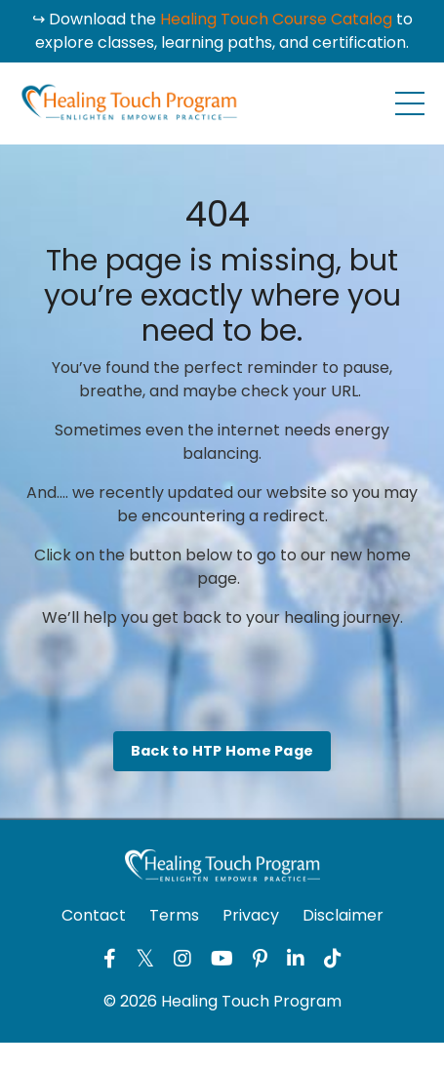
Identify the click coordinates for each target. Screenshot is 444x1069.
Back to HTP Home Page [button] (222, 751)
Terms (174, 915)
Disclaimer (343, 915)
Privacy (250, 915)
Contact (93, 915)
